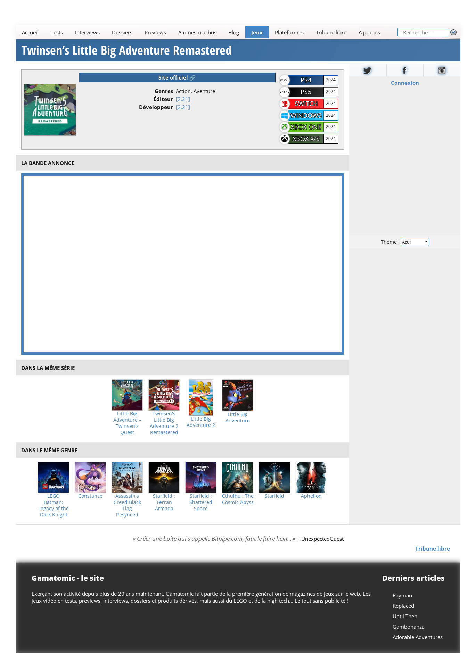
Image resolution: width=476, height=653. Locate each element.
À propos (369, 32)
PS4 (306, 80)
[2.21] (183, 99)
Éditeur (163, 99)
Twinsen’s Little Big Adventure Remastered (127, 50)
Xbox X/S (306, 138)
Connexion (405, 82)
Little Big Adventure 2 (201, 422)
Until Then (405, 616)
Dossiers (122, 32)
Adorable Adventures (418, 637)
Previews (155, 32)
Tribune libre (331, 32)
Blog (233, 32)
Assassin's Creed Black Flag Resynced (127, 505)
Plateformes (289, 32)
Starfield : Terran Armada (164, 502)
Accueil (30, 32)
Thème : (404, 242)
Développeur (156, 107)
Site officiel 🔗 (177, 77)
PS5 (306, 92)
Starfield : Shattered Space (200, 502)
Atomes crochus (197, 32)
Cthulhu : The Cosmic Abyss (238, 499)
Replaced (403, 605)
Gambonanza (409, 626)
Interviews (87, 32)
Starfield (274, 496)
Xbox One (305, 127)
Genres (164, 91)
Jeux (257, 32)
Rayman (402, 595)
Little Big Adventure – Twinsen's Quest (127, 423)
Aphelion (311, 496)
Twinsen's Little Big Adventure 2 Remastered (164, 423)
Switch (306, 103)
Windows (306, 115)
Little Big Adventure (237, 417)
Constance (90, 496)
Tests (57, 32)
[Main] (206, 32)
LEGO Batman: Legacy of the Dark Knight (53, 505)
